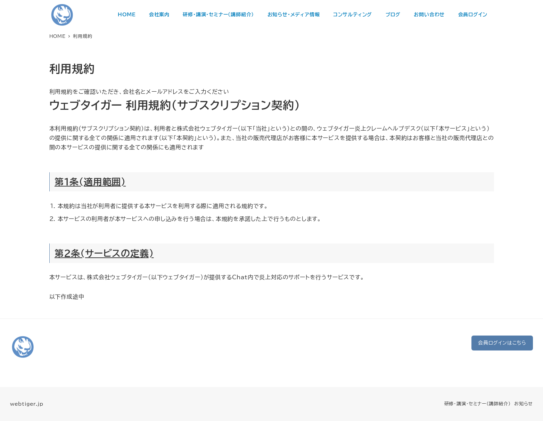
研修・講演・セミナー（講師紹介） (477, 404)
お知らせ (523, 404)
